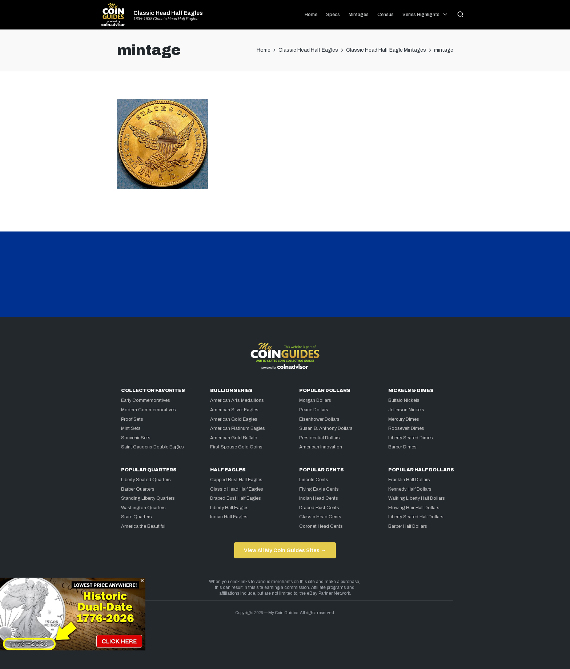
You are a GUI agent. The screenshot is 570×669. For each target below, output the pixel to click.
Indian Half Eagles (229, 516)
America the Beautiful (143, 526)
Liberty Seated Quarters (146, 479)
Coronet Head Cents (321, 526)
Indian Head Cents (318, 498)
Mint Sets (131, 428)
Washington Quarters (143, 507)
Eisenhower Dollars (319, 419)
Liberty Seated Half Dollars (415, 516)
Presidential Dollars (319, 437)
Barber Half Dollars (407, 526)
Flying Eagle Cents (319, 489)
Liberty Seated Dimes (410, 437)
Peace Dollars (313, 409)
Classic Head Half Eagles (168, 13)
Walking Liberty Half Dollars (416, 498)
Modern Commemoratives (148, 409)
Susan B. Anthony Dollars (326, 428)
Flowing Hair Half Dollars (413, 507)
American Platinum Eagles (237, 428)
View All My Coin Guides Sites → (285, 550)
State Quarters (136, 516)
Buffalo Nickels (404, 400)
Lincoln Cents (313, 479)
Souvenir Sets (135, 437)
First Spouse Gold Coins (236, 447)
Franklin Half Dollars (409, 479)
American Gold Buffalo (233, 437)
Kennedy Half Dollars (409, 489)
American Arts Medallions (237, 400)
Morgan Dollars (315, 400)
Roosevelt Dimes (406, 428)
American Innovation (320, 447)
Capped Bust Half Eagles (236, 479)
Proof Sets (132, 419)
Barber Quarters (137, 489)
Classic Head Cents (320, 516)
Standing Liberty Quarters (148, 498)
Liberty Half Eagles (229, 507)
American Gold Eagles (233, 419)
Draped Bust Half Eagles (235, 498)
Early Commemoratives (145, 400)
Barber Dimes (402, 447)
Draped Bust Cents (319, 507)
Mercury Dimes (403, 419)
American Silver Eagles (234, 409)
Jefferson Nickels (406, 409)
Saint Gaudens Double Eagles (152, 447)
